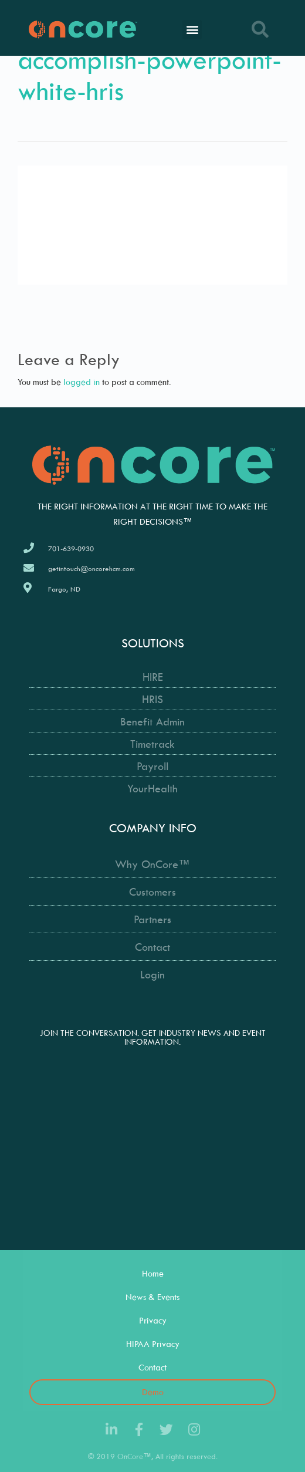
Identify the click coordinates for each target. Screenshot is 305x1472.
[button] (192, 29)
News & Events (152, 1296)
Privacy (153, 1320)
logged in (81, 381)
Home (153, 1273)
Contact (152, 1367)
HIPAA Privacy (152, 1343)
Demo (153, 1391)
